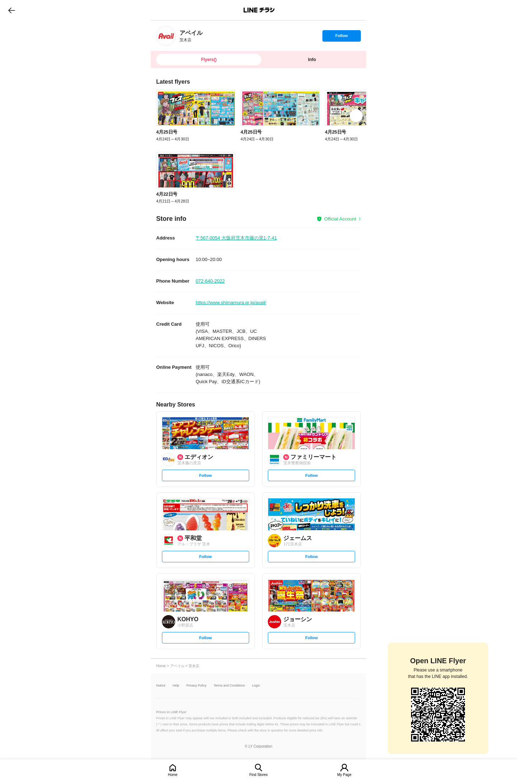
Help (176, 685)
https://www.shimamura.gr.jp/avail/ (231, 302)
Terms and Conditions (229, 685)
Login (256, 685)
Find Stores (258, 775)
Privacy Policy (196, 685)
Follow (341, 37)
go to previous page (11, 10)
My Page (344, 775)
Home (173, 775)
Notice (161, 685)
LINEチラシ (259, 10)
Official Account (340, 219)
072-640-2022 (210, 281)
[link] (166, 36)
